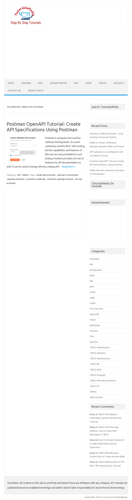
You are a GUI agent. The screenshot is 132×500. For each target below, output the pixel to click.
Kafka (92, 303)
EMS (76, 83)
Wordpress (122, 497)
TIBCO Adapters (98, 353)
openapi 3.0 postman (67, 175)
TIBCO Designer (97, 375)
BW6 (40, 83)
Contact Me (14, 90)
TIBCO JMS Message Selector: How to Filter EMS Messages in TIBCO (104, 431)
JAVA (92, 297)
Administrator (58, 83)
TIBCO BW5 (95, 369)
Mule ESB (94, 314)
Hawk (88, 83)
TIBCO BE (94, 364)
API (19, 175)
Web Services (96, 397)
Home (11, 83)
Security (94, 331)
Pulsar (93, 319)
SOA (92, 336)
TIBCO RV (95, 386)
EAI (91, 281)
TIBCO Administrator (100, 358)
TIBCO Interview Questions (103, 380)
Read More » (68, 166)
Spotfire (94, 342)
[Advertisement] (66, 55)
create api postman (45, 175)
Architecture (96, 270)
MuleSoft (119, 83)
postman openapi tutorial (60, 179)
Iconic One (90, 497)
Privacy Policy (36, 90)
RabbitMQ (95, 325)
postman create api (36, 179)
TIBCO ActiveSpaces (100, 347)
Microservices (96, 308)
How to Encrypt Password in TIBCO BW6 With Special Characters (107, 443)
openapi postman (16, 179)
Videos (102, 83)
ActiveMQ (94, 259)
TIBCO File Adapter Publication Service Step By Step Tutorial (106, 418)
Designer (26, 83)
